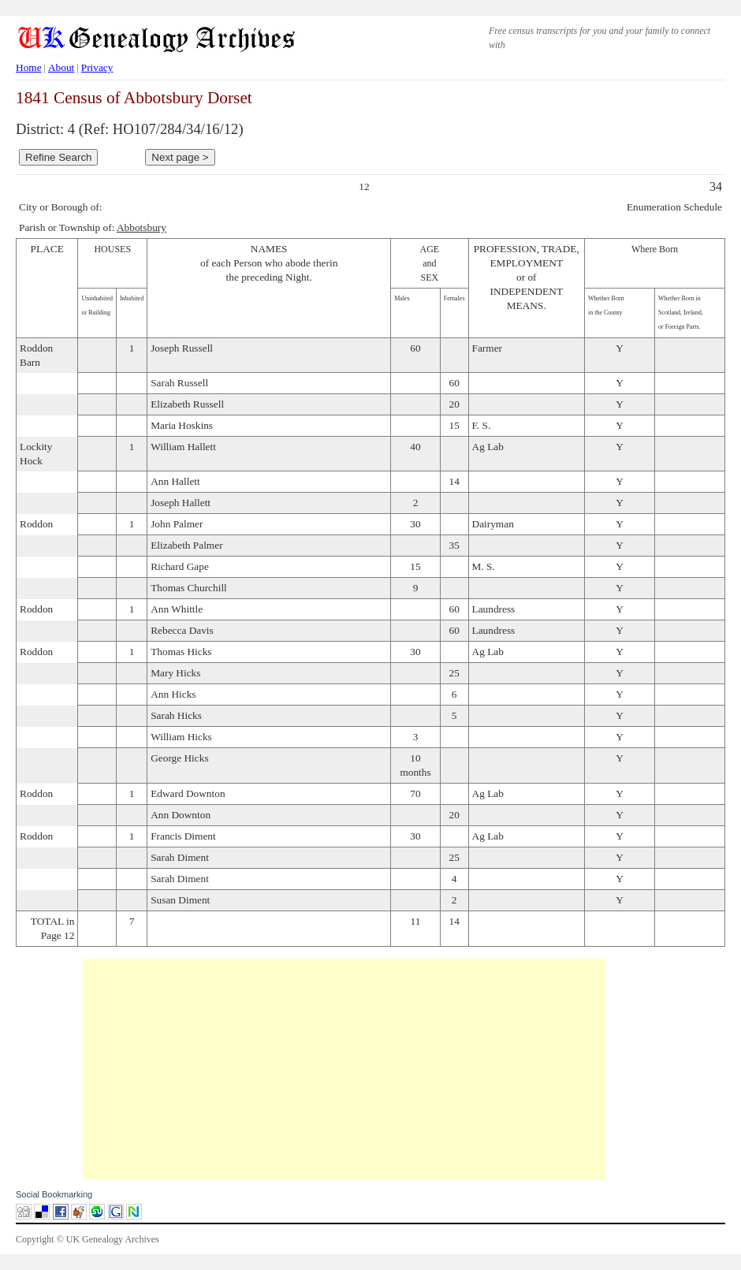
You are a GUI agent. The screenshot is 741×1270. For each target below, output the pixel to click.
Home (29, 67)
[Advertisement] (344, 1069)
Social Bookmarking (54, 1194)
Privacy (97, 67)
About (61, 67)
